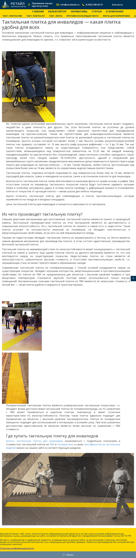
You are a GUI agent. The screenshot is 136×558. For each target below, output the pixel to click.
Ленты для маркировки (116, 15)
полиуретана (65, 444)
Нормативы (79, 11)
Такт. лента (55, 15)
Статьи (97, 11)
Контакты (117, 4)
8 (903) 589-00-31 (94, 4)
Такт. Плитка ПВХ (12, 15)
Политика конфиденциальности (17, 548)
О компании (114, 11)
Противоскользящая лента (82, 15)
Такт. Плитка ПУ (35, 15)
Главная (38, 11)
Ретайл (18, 4)
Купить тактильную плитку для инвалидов (34, 440)
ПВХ (52, 444)
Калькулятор (57, 11)
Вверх (133, 278)
